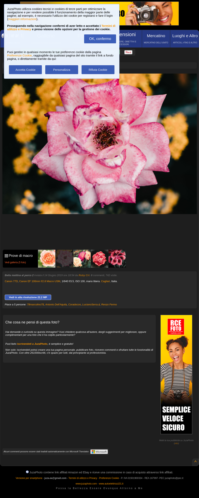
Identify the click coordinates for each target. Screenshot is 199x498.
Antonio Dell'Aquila (56, 304)
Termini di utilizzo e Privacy (82, 478)
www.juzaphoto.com (86, 483)
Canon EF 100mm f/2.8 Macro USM (39, 281)
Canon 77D (11, 281)
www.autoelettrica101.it (111, 483)
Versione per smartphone (29, 478)
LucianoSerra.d (91, 304)
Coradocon (74, 304)
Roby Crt (84, 275)
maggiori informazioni (22, 19)
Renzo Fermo (109, 304)
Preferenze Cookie (19, 55)
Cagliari (105, 281)
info (176, 443)
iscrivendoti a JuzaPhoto (32, 343)
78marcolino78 (35, 304)
